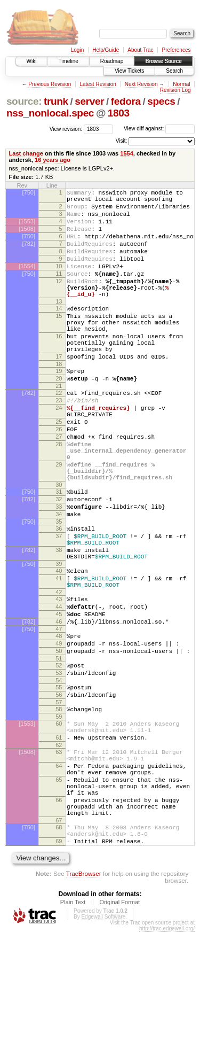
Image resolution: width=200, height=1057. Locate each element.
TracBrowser (83, 998)
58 (58, 807)
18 (58, 401)
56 (58, 791)
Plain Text (73, 1027)
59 (58, 816)
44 (58, 688)
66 (58, 915)
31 (58, 552)
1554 (126, 153)
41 (58, 655)
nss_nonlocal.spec (50, 113)
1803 (119, 113)
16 (58, 366)
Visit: (121, 141)
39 (58, 639)
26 (58, 477)
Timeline (68, 61)
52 (58, 756)
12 (58, 300)
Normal (181, 84)
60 (58, 823)
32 (58, 561)
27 (58, 486)
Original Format (119, 1027)
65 (58, 890)
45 (58, 697)
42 (58, 672)
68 (58, 947)
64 (58, 873)
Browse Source (163, 61)
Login (77, 50)
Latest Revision (97, 84)
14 (58, 332)
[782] (28, 255)
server (89, 101)
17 (58, 391)
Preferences (176, 50)
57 (58, 800)
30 (58, 545)
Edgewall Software (103, 1042)
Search (174, 71)
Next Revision (141, 84)
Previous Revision (49, 84)
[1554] (27, 282)
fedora (126, 101)
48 (58, 722)
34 (58, 580)
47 (58, 715)
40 (58, 646)
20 (58, 417)
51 (58, 750)
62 (58, 849)
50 (58, 740)
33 (58, 571)
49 (58, 731)
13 (58, 325)
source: (24, 101)
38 (58, 622)
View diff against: (159, 128)
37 (58, 605)
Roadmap (111, 61)
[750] (28, 192)
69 (58, 964)
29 (58, 520)
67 (58, 940)
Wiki (32, 61)
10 (58, 282)
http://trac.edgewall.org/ (167, 1053)
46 (58, 706)
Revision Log (175, 90)
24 (58, 451)
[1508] (27, 237)
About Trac (140, 50)
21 (58, 426)
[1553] (27, 227)
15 (58, 341)
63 (58, 856)
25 (58, 468)
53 (58, 766)
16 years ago (52, 160)
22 (58, 433)
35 (58, 589)
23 (58, 442)
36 (58, 596)
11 (58, 291)
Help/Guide (105, 50)
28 (58, 495)
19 (58, 408)
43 (58, 679)
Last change (26, 153)
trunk (56, 101)
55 (58, 782)
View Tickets (129, 71)
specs (161, 101)
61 (58, 840)
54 (58, 775)
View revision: (66, 128)
